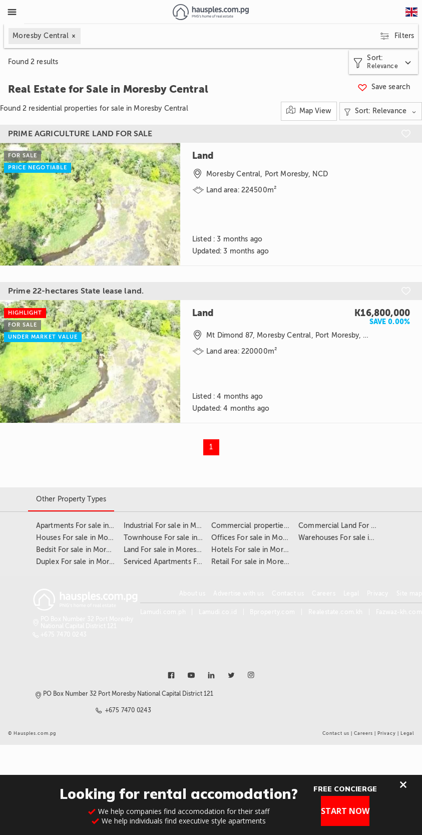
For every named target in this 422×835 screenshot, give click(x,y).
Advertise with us (238, 593)
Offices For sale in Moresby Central (268, 537)
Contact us (288, 593)
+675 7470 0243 (64, 634)
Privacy (377, 593)
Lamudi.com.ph (163, 612)
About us (192, 593)
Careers (323, 593)
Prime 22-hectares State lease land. (76, 291)
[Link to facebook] (171, 675)
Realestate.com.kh (335, 612)
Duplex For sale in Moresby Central (93, 562)
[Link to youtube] (191, 675)
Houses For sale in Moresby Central (93, 537)
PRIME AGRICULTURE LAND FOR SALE (80, 133)
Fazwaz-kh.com (399, 612)
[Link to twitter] (231, 675)
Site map (409, 593)
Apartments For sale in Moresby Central (100, 525)
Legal (351, 593)
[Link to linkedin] (211, 675)
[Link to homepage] (210, 12)
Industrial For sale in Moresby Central (184, 525)
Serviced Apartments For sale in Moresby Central (203, 562)
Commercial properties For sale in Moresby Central (294, 525)
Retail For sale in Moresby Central (265, 562)
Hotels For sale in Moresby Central (267, 549)
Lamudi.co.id (218, 612)
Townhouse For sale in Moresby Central (188, 537)
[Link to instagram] (251, 675)
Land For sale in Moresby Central (177, 549)
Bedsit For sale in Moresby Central (91, 549)
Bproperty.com (272, 612)
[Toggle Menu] (12, 12)
